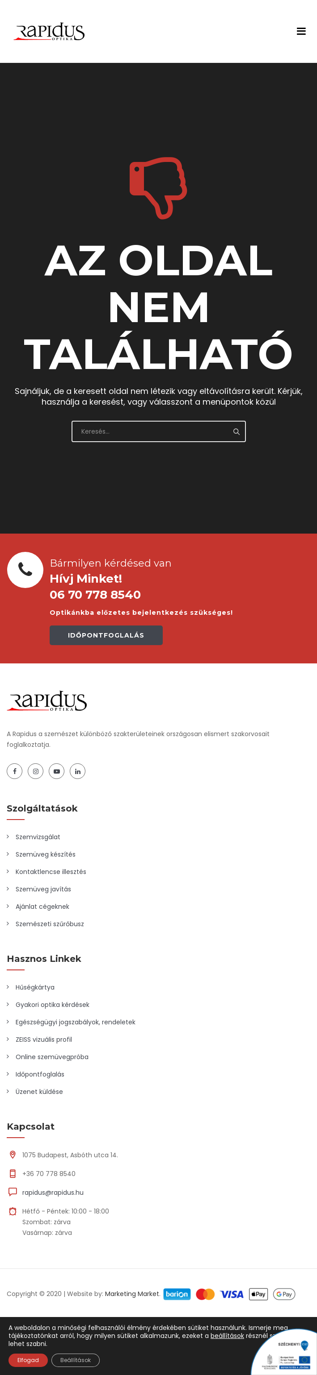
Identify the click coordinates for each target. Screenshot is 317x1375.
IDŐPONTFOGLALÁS (106, 635)
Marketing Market (132, 1293)
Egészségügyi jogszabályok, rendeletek (75, 1022)
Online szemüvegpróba (52, 1056)
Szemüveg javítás (43, 889)
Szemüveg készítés (46, 854)
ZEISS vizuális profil (44, 1039)
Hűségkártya (35, 987)
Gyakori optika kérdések (52, 1004)
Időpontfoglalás (40, 1074)
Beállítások (75, 1360)
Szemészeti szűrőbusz (50, 923)
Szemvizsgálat (38, 836)
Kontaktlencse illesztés (51, 871)
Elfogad (28, 1360)
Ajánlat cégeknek (42, 906)
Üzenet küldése (39, 1091)
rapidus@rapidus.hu (53, 1192)
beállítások (227, 1336)
